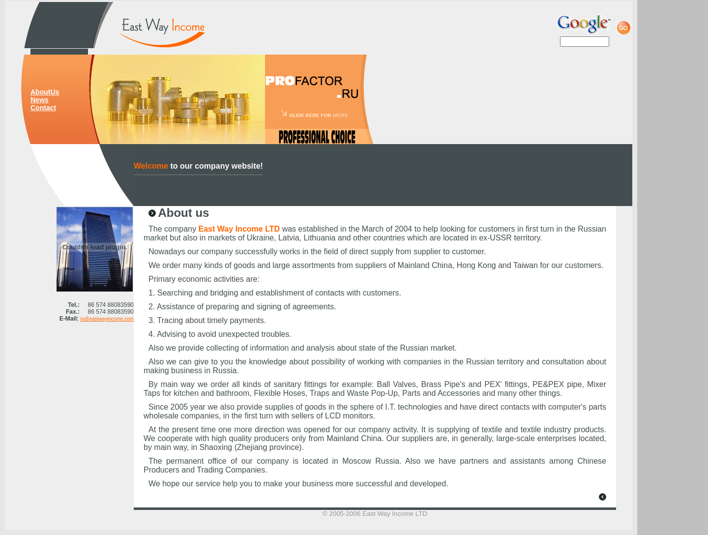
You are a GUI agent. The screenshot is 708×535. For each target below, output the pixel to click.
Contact (43, 108)
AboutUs (44, 92)
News (39, 100)
